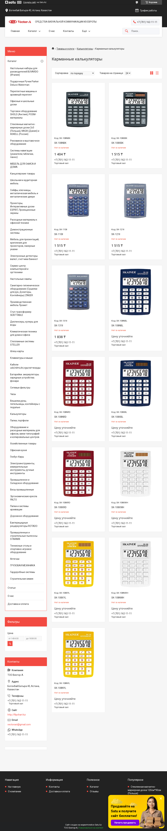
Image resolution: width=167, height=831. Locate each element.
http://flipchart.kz (17, 714)
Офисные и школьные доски (22, 103)
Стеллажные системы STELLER (22, 343)
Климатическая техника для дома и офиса (23, 333)
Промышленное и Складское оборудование (24, 481)
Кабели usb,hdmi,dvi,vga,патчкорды (25, 366)
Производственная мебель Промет (20, 304)
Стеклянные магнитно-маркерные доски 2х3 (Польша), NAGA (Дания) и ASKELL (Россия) (24, 129)
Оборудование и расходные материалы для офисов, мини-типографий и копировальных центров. (25, 432)
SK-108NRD (60, 417)
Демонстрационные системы (21, 231)
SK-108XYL (60, 597)
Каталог (32, 31)
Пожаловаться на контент (90, 828)
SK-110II (58, 234)
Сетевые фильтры (20, 387)
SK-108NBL (117, 325)
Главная (15, 31)
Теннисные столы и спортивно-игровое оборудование (21, 549)
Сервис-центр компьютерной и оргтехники (19, 269)
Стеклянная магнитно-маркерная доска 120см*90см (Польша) (144, 790)
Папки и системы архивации (19, 508)
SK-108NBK (60, 143)
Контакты (68, 31)
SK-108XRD (60, 507)
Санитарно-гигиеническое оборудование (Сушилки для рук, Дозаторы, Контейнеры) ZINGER (24, 290)
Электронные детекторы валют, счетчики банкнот (24, 258)
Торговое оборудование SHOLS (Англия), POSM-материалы (23, 114)
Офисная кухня (18, 450)
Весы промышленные (22, 489)
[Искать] (126, 31)
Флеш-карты (17, 351)
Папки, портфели (19, 420)
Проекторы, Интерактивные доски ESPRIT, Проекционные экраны (22, 208)
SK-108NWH (117, 597)
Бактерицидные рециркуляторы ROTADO (23, 524)
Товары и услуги (65, 48)
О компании (14, 791)
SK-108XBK (117, 143)
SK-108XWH (117, 507)
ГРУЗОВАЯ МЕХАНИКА (22, 565)
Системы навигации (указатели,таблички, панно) (22, 153)
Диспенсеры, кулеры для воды (24, 323)
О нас (52, 31)
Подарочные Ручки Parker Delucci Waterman (24, 83)
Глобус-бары (17, 456)
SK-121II (115, 234)
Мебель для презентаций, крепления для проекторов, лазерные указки (24, 244)
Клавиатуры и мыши (21, 358)
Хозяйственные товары (23, 443)
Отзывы (94, 791)
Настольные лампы (21, 279)
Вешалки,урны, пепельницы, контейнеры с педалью (25, 404)
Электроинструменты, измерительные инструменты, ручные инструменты (22, 468)
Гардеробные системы (22, 572)
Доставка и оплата (18, 604)
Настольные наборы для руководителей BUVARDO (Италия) (24, 71)
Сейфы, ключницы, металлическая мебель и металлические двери (24, 193)
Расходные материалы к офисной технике (23, 221)
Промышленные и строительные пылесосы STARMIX (23, 535)
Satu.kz (98, 825)
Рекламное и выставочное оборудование (25, 142)
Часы (13, 394)
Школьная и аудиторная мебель (23, 182)
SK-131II (58, 325)
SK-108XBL (117, 417)
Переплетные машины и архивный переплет (23, 93)
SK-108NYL (60, 688)
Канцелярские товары (22, 173)
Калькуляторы (85, 48)
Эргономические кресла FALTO (23, 498)
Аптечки (14, 559)
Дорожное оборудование (24, 516)
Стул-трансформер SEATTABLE (20, 313)
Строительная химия (21, 578)
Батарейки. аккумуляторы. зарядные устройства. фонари (24, 377)
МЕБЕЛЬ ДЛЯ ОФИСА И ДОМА (23, 165)
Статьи (12, 587)
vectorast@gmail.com (19, 724)
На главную (14, 786)
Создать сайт (29, 2)
